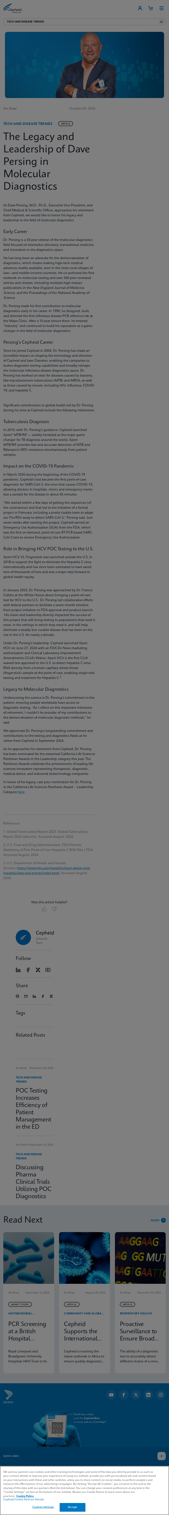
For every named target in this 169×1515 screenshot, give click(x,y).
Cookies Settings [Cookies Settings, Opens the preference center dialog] (43, 1507)
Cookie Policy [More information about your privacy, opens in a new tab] (25, 1496)
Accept (72, 1507)
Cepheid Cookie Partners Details (23, 1499)
